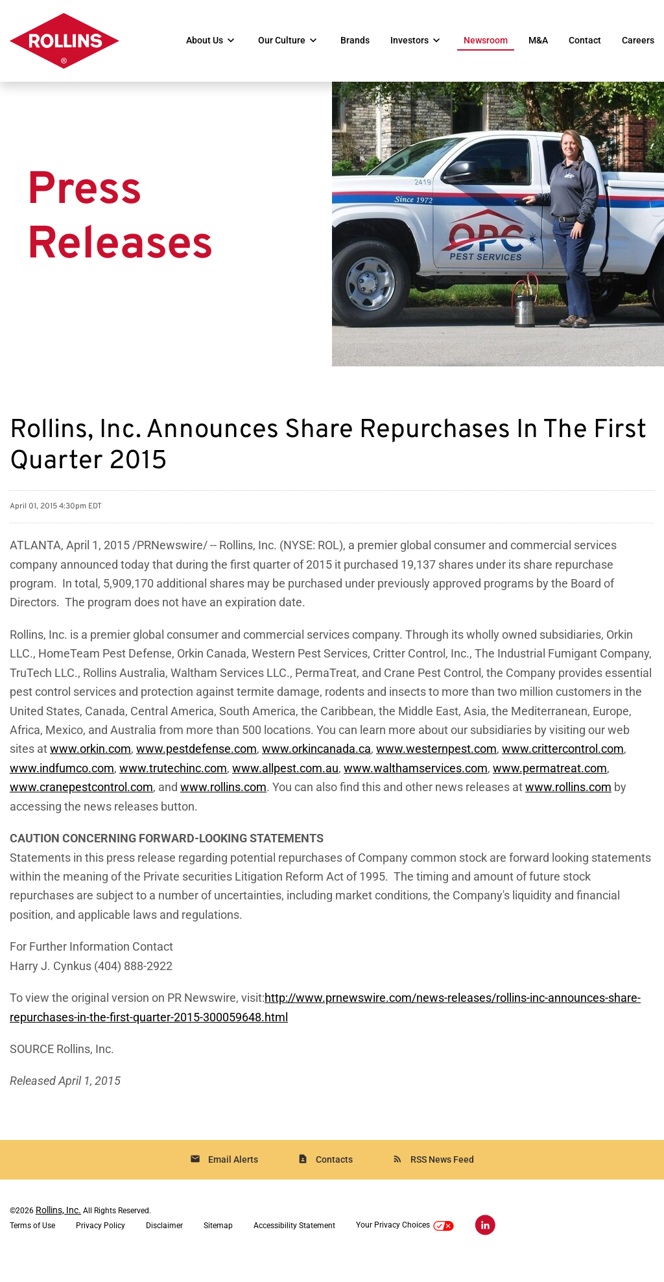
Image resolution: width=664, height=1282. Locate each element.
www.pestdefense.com (196, 763)
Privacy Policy (100, 1245)
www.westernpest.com (436, 763)
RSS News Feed (433, 1178)
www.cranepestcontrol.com (81, 802)
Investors (409, 41)
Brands (355, 41)
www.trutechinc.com (173, 782)
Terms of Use (32, 1245)
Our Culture (281, 41)
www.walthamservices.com (416, 782)
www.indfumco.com (62, 782)
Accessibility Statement (294, 1245)
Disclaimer (164, 1245)
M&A (538, 41)
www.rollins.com (223, 802)
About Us (204, 41)
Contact (585, 41)
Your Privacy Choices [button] (405, 1245)
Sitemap (218, 1245)
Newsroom (486, 41)
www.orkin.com (90, 763)
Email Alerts (224, 1178)
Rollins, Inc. (58, 1229)
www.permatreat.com (550, 782)
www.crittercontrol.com (563, 763)
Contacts (325, 1178)
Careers (638, 41)
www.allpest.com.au (285, 782)
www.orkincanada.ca (316, 763)
